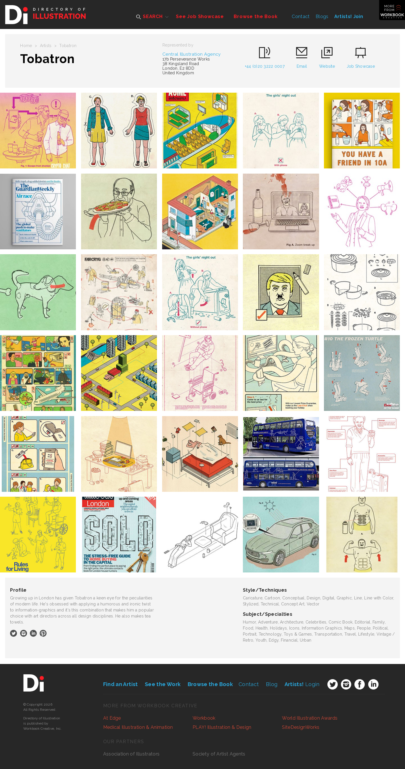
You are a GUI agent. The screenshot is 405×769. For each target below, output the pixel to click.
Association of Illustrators (131, 754)
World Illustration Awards (309, 718)
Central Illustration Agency (191, 54)
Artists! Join (348, 16)
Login (302, 684)
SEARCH (149, 16)
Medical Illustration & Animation (138, 727)
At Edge (112, 718)
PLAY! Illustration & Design (222, 727)
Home (26, 45)
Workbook (204, 718)
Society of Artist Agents (219, 754)
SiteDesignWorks (300, 727)
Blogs (322, 16)
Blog (271, 684)
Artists (46, 45)
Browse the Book (255, 16)
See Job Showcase (200, 16)
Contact (301, 16)
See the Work (163, 684)
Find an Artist (120, 684)
